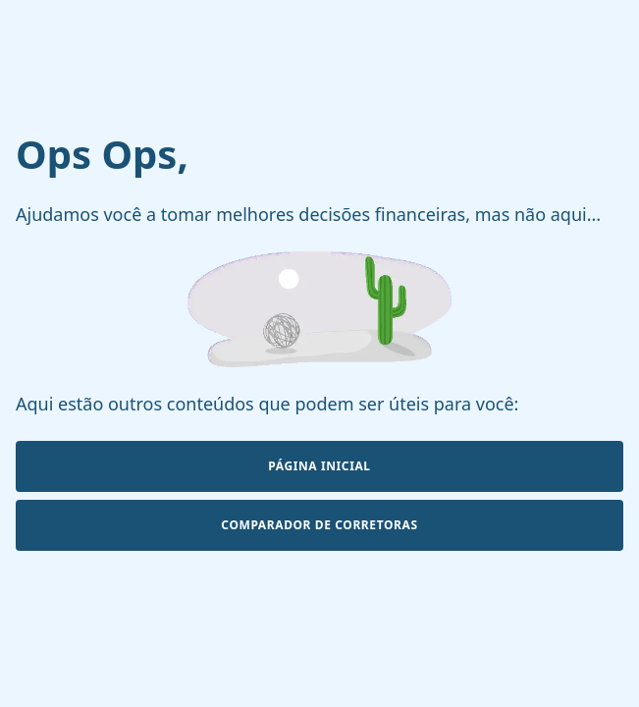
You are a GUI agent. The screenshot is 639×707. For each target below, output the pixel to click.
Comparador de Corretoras (319, 525)
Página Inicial (319, 466)
